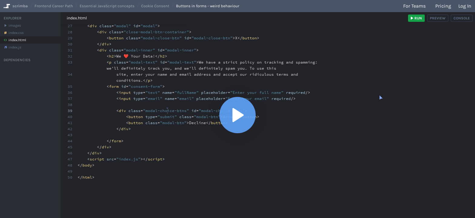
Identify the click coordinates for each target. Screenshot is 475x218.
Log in (464, 6)
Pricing (443, 6)
